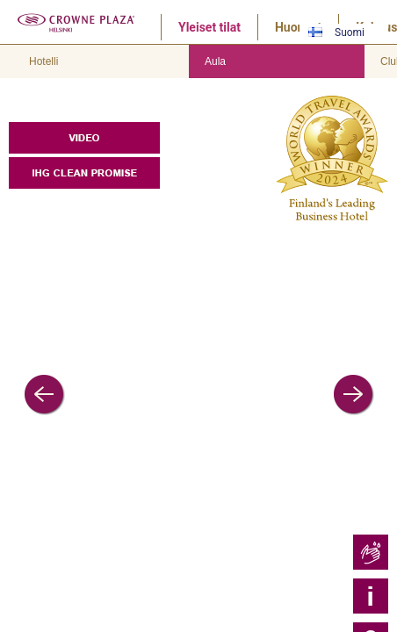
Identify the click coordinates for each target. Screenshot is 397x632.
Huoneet (298, 27)
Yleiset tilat (209, 27)
